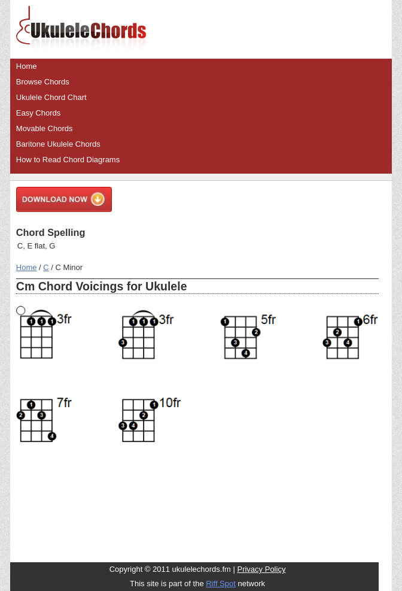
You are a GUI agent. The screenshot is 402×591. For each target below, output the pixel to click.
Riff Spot (221, 583)
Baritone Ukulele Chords (58, 144)
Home (26, 66)
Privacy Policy (261, 569)
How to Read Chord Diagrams (68, 159)
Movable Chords (44, 128)
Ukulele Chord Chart (51, 97)
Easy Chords (38, 112)
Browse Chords (42, 81)
